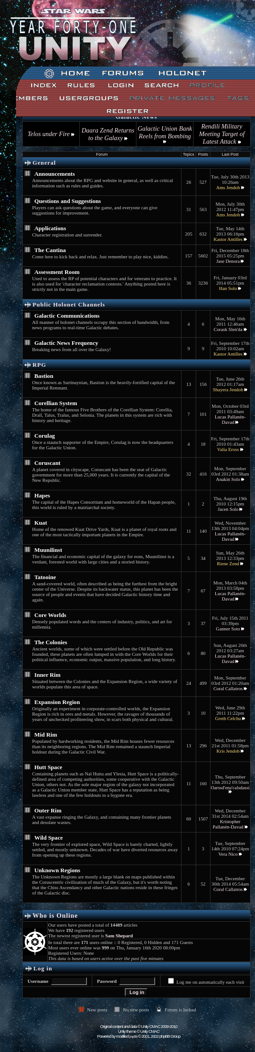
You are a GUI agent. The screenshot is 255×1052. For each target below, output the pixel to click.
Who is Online (55, 915)
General (44, 162)
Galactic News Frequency (66, 343)
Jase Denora (227, 261)
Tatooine (45, 577)
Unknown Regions (57, 870)
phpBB (133, 1037)
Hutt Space (48, 767)
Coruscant (47, 463)
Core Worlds (50, 615)
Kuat (40, 522)
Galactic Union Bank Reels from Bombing (165, 134)
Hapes (42, 495)
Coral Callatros (228, 688)
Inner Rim (47, 674)
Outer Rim (48, 810)
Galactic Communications (66, 315)
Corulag (44, 435)
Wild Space (48, 837)
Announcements (54, 173)
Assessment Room (56, 272)
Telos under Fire (51, 133)
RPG (39, 364)
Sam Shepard (119, 935)
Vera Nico (228, 854)
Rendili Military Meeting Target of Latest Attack (222, 134)
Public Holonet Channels (69, 304)
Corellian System (55, 403)
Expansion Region (57, 702)
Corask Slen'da (228, 329)
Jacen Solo (228, 509)
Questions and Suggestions (67, 201)
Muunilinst (48, 550)
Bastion (43, 376)
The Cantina (50, 250)
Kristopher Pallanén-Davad (228, 824)
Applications (50, 228)
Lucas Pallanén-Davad (230, 419)
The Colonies (50, 642)
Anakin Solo (228, 479)
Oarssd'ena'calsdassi (230, 787)
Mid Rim (45, 734)
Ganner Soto (228, 628)
